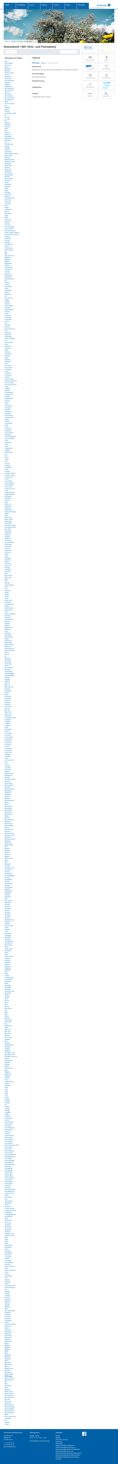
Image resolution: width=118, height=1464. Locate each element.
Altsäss (6, 101)
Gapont (7, 402)
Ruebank (7, 1064)
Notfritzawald (8, 891)
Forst (6, 363)
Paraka (6, 927)
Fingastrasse (8, 346)
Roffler (6, 1027)
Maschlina (7, 787)
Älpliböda (7, 71)
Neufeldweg (8, 873)
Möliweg (7, 850)
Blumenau (8, 180)
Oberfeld (7, 906)
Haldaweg (7, 508)
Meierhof (7, 818)
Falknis (7, 292)
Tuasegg (7, 1291)
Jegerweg (7, 615)
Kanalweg (7, 633)
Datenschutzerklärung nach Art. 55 (65, 1447)
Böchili (7, 182)
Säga (6, 1070)
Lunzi (6, 764)
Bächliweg (8, 140)
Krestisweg (8, 698)
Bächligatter (8, 136)
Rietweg (7, 1018)
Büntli (6, 217)
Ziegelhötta (8, 1418)
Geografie (58, 1459)
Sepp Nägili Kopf (9, 1191)
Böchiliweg (8, 184)
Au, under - (8, 119)
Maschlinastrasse (9, 789)
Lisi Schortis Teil (9, 760)
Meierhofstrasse (9, 819)
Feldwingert (8, 336)
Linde (6, 758)
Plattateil (7, 964)
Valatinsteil (8, 1326)
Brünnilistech (8, 213)
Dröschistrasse (9, 248)
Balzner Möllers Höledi (11, 153)
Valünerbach (8, 1335)
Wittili (6, 1414)
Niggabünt (8, 889)
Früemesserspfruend (11, 381)
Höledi (7, 579)
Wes (6, 1382)
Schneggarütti (8, 1168)
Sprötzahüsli (8, 1203)
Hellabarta (8, 538)
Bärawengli (8, 163)
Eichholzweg (8, 269)
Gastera (7, 427)
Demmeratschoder (10, 230)
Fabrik (6, 288)
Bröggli (7, 207)
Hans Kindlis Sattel (10, 527)
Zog (6, 1420)
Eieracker (7, 271)
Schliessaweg (8, 1137)
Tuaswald (7, 1297)
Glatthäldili (8, 442)
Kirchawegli (8, 664)
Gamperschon (9, 394)
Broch (6, 205)
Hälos (6, 515)
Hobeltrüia (8, 560)
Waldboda (7, 1345)
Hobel (6, 554)
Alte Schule (8, 94)
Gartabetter (8, 411)
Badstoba (7, 148)
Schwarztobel (8, 1183)
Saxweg (7, 1108)
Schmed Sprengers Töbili (12, 1145)
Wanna (6, 1360)
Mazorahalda (8, 810)
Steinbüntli (8, 1230)
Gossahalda (8, 467)
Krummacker (8, 706)
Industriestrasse (9, 608)
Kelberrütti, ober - (10, 648)
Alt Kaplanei (8, 76)
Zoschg (7, 1424)
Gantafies (7, 396)
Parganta (7, 929)
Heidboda (7, 535)
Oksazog (7, 918)
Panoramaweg (9, 925)
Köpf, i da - (8, 683)
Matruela (7, 796)
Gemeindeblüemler (10, 436)
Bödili (6, 188)
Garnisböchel (8, 406)
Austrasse (7, 126)
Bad (6, 142)
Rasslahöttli (8, 987)
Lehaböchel (8, 742)
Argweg (7, 109)
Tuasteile (7, 1293)
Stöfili (6, 1241)
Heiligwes (7, 536)
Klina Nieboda (9, 667)
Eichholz (7, 265)
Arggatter (7, 107)
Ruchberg (7, 1062)
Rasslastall (8, 989)
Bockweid (7, 186)
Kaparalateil (8, 635)
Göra (6, 456)
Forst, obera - (8, 365)
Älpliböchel (8, 69)
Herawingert (8, 544)
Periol (6, 931)
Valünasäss (8, 1330)
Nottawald (8, 896)
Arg (6, 105)
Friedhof (7, 377)
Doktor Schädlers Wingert (12, 232)
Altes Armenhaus (9, 98)
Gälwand (7, 390)
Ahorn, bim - (8, 65)
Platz (6, 972)
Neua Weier (8, 870)
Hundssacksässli (9, 604)
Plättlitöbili (8, 970)
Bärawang (7, 157)
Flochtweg (8, 348)
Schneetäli (8, 1166)
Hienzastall (8, 546)
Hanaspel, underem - (11, 525)
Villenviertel (8, 1337)
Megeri (7, 816)
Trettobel (7, 1280)
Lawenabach (8, 733)
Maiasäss (7, 777)
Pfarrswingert (8, 945)
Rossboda (7, 1043)
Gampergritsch (9, 392)
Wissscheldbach (9, 1405)
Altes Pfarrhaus (9, 99)
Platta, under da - (9, 956)
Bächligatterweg (9, 138)
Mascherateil (8, 783)
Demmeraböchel (9, 227)
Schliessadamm (9, 1135)
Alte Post (7, 92)
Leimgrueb (8, 744)
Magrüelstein (8, 775)
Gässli (6, 425)
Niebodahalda (9, 887)
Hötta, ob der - (9, 600)
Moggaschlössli (9, 844)
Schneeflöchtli (9, 1162)
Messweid (8, 831)
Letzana (7, 746)
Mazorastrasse (9, 814)
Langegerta (8, 719)
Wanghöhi (7, 1357)
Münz (6, 860)
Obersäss (7, 910)
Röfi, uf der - (8, 1033)
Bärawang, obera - (10, 159)
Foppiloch (7, 359)
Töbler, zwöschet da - (11, 1270)
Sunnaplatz (8, 1256)
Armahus (7, 111)
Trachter (7, 1274)
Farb (6, 323)
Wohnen (44, 5)
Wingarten (8, 1389)
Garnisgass (8, 407)
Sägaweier (8, 1076)
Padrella (7, 923)
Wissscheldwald (9, 1410)
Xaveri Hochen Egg (10, 1416)
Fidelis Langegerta (10, 338)
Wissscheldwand (9, 1412)
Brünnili (7, 211)
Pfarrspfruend (8, 943)
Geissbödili (8, 431)
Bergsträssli (8, 171)
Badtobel (7, 150)
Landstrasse (8, 716)
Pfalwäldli (7, 937)
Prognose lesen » (88, 49)
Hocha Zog (8, 565)
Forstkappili (8, 369)
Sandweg (7, 1085)
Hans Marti (8, 529)
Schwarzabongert (9, 1178)
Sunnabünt (8, 1255)
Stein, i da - (8, 1222)
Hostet (6, 598)
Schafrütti (7, 1116)
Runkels (7, 1066)
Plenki (6, 973)
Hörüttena (7, 590)
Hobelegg (7, 558)
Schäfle (7, 1114)
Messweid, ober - (10, 833)
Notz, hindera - (9, 900)
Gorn (6, 461)
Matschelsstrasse (9, 800)
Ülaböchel (8, 1312)
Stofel (6, 1239)
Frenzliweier (8, 375)
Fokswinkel (8, 354)
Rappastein (8, 981)
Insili (6, 612)
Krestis (6, 694)
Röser (6, 1041)
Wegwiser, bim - (9, 1368)
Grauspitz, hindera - (10, 473)
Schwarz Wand (9, 1176)
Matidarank (8, 793)
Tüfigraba (7, 1305)
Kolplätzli (7, 679)
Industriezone (9, 610)
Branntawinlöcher (10, 198)
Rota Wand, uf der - (10, 1052)
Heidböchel (8, 533)
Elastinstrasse (8, 275)
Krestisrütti (8, 696)
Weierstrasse (8, 1372)
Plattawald (8, 966)
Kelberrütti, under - (10, 650)
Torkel (6, 1272)
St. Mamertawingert (10, 1210)
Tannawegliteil (9, 1262)
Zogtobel (7, 1422)
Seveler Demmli (9, 1193)
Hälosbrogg (8, 521)
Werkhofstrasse (9, 1380)
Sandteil (7, 1083)
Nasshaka (7, 866)
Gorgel (7, 458)
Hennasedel (8, 540)
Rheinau (7, 1006)
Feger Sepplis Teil (10, 329)
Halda (6, 502)
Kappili (7, 639)
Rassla (6, 983)
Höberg (7, 561)
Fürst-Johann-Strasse (11, 384)
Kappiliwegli (8, 642)
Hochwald (7, 571)
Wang (6, 1353)
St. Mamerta (8, 1206)
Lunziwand (8, 769)
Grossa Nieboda (9, 484)
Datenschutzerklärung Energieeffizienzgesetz (68, 1453)
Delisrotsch (8, 221)
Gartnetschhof (9, 415)
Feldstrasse (8, 332)
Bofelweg (7, 192)
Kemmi (7, 652)
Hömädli (7, 583)
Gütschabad (8, 498)
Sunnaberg (8, 1251)
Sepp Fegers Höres (10, 1189)
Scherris (7, 1120)
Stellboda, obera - (10, 1233)
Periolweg (8, 933)
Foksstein (7, 352)
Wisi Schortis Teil (9, 1397)
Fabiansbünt (8, 286)
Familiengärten (9, 305)
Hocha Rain (8, 563)
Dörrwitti (7, 240)
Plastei (6, 947)
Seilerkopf (8, 1185)
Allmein (7, 67)
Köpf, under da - (9, 687)
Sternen (7, 1204)
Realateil (7, 997)
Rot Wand (7, 1049)
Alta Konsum (8, 78)
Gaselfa (7, 419)
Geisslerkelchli (9, 433)
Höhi (6, 573)
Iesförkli (7, 606)
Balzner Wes (8, 155)
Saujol (6, 1097)
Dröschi (7, 246)
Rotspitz (7, 1058)
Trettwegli (7, 1281)
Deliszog (7, 223)
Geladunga (8, 434)
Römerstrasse (8, 1037)
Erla (6, 280)
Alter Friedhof (9, 96)
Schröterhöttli (8, 1172)
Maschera (7, 781)
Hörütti (7, 592)
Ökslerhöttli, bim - (10, 920)
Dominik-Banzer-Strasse (12, 234)
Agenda (58, 1437)
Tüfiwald (7, 1307)
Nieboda (7, 885)
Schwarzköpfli (9, 1181)
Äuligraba (7, 123)
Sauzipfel (7, 1102)
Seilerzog (7, 1187)
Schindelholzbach (10, 1127)
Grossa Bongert (9, 483)
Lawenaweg (8, 741)
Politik (7, 5)
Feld (6, 330)
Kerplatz (7, 658)
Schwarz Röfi (8, 1174)
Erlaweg (7, 284)
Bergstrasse (8, 169)
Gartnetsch (8, 413)
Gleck (6, 444)
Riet (6, 1010)
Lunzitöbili (8, 767)
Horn (6, 588)
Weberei (7, 1366)
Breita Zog (8, 200)
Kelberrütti (8, 646)
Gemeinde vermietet (62, 1439)
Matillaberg (8, 794)
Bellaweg (7, 167)
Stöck (6, 1237)
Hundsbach (8, 602)
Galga (6, 386)
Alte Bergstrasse (9, 88)
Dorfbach (7, 236)
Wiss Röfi (7, 1399)
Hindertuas (8, 552)
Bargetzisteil (8, 165)
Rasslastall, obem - (10, 991)
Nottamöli (7, 895)
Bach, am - (8, 132)
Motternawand (9, 858)
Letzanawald (8, 748)
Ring (6, 1024)
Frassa (6, 371)
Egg (6, 252)
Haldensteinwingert (10, 511)
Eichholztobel (8, 267)
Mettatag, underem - (10, 839)
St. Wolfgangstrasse (10, 1214)
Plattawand (8, 968)
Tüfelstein (7, 1301)
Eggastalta (7, 257)
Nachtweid (8, 864)
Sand (6, 1079)
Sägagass (7, 1072)
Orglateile (7, 921)
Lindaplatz (8, 756)
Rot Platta (7, 1047)
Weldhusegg (8, 1376)
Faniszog (7, 311)
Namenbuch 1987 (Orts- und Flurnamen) (21, 41)
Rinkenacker (8, 1025)
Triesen (7, 1283)
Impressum (59, 1441)
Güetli (6, 490)
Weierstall (7, 1370)
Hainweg (7, 500)
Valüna (6, 1328)
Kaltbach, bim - (9, 627)
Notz (6, 898)
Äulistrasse (8, 124)
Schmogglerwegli (10, 1156)
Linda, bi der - (9, 752)
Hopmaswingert (9, 585)
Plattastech (8, 962)
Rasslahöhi (8, 985)
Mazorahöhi (8, 812)
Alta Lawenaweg (9, 80)
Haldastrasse (8, 506)
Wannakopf (8, 1362)
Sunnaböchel (8, 1253)
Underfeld (8, 1316)
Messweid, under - (10, 835)
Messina (7, 827)
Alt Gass (7, 74)
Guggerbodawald (9, 494)
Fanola (6, 313)
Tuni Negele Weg (9, 1310)
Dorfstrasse (8, 238)
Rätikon (7, 995)
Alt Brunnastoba (9, 73)
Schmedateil (8, 1149)
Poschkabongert (9, 977)
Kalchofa (7, 621)
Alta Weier (8, 82)
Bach (6, 130)
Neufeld (7, 871)
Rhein (6, 1004)
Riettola (7, 1016)
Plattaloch (7, 958)
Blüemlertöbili (9, 178)
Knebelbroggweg (9, 675)
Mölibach (7, 848)
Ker (6, 656)
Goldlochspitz (8, 452)
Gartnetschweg (9, 417)
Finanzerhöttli (9, 342)
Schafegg (7, 1110)
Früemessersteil (9, 382)
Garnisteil (7, 409)
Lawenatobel (8, 739)
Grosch (7, 479)
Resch (6, 998)
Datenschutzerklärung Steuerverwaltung (67, 1457)
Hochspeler (8, 569)
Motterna (7, 856)
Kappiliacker (8, 640)
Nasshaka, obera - (10, 868)
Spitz (6, 1199)
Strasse (7, 1249)
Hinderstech (8, 550)
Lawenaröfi (8, 735)
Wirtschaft (81, 5)
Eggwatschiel (8, 263)
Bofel (6, 190)
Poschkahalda (8, 979)
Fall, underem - (9, 298)
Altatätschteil (8, 86)
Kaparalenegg (8, 637)
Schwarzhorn (8, 1179)
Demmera (8, 225)
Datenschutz (59, 1443)
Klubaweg (7, 669)
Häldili (6, 513)
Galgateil (7, 388)
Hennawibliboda (9, 542)
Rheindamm (8, 1008)
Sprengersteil (8, 1201)
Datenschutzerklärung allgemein (65, 1445)
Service (32, 5)
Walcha (7, 1343)
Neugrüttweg (8, 879)
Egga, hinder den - (10, 255)
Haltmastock (8, 523)
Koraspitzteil (8, 690)
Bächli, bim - (8, 134)
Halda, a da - (8, 504)
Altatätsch (7, 84)
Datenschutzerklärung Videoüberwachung (67, 1455)
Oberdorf (7, 904)
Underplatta (8, 1320)
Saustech (7, 1099)
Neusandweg (8, 883)
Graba (6, 469)
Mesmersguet (9, 823)
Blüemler (7, 176)
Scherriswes (8, 1126)
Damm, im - (8, 219)
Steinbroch (8, 1226)
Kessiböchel (8, 660)
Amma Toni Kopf (9, 103)
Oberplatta (8, 908)
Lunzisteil (7, 766)
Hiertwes (7, 548)
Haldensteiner (9, 510)
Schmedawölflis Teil (10, 1154)
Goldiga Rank (8, 448)
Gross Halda (8, 481)
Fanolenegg (8, 319)
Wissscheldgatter (9, 1409)
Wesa (6, 1384)
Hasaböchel (8, 531)
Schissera (7, 1131)
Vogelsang (7, 1339)
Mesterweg (8, 837)
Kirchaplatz (8, 662)
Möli (6, 846)
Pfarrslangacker (9, 941)
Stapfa (6, 1218)
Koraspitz (7, 689)
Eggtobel (7, 261)
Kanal (6, 631)
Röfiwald (7, 1035)
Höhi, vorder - (9, 577)
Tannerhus (8, 1264)
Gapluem (7, 400)
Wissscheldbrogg (9, 1407)
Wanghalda (8, 1355)
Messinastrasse (9, 829)
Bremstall (7, 203)
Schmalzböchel (9, 1139)
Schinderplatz (8, 1129)
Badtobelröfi (8, 151)
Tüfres (6, 1308)
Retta (6, 1002)
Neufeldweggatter (10, 875)
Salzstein (7, 1077)
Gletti (6, 446)
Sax (6, 1104)
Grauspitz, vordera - (10, 475)
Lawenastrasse (9, 737)
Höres (6, 587)
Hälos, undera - (9, 519)
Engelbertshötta (9, 279)
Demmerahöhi (9, 228)
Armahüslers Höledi (10, 113)
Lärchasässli (8, 729)
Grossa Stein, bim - (10, 488)
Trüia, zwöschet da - (10, 1285)
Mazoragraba (8, 808)
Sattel (6, 1093)
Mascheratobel (9, 785)
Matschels (7, 798)
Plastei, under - (9, 948)
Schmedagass (8, 1147)
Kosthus (7, 692)
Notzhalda (7, 902)
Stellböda (7, 1231)
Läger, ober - (8, 712)
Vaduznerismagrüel (10, 1324)
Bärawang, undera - (10, 161)
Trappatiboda (8, 1276)
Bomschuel (8, 194)
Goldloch (7, 450)
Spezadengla (8, 1197)
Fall (6, 296)
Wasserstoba (8, 1364)
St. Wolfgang (8, 1212)
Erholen (56, 5)
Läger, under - (9, 714)
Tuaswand (7, 1299)
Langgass (7, 723)
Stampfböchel (9, 1216)
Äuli (6, 121)
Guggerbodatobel (10, 492)
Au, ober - (7, 117)
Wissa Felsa (8, 1401)
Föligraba (7, 356)
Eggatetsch (8, 259)
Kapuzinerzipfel (9, 644)
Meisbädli (7, 821)
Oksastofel (8, 914)
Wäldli (6, 1351)
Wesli (6, 1387)
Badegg (7, 146)
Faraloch (7, 321)
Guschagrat (8, 496)
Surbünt (7, 1258)
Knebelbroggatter (10, 673)
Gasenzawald (8, 423)
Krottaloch (7, 700)
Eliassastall (8, 277)
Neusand (7, 881)
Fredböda (7, 373)
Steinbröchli (8, 1228)
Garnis (6, 404)
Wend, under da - (10, 1378)
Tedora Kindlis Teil (10, 1266)
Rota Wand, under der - (11, 1056)
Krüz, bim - (8, 708)
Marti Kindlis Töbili (10, 779)
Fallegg (7, 300)
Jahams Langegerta (10, 613)
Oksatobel (8, 916)
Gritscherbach (9, 477)
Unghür (7, 1322)
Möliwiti (7, 852)
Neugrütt (7, 877)
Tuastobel (7, 1295)
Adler (6, 61)
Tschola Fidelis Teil (10, 1287)
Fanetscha (7, 307)
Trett (6, 1278)
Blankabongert (9, 175)
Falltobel (7, 302)
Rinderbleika (8, 1020)
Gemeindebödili (9, 438)
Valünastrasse (8, 1332)
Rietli (6, 1012)
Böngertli (7, 196)
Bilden (68, 5)
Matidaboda (8, 791)
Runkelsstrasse (9, 1068)
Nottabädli (8, 893)
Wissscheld (8, 1403)
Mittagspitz (8, 841)
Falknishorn (8, 294)
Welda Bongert (9, 1374)
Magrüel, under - (9, 773)
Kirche (6, 665)
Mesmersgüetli (9, 825)
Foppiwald (8, 361)
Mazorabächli (8, 806)
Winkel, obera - (9, 1391)
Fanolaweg (8, 317)
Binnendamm (9, 173)
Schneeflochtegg (9, 1160)
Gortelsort (7, 465)
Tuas (6, 1289)
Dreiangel (7, 242)
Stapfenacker (8, 1220)
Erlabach (7, 282)
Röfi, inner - (8, 1029)
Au (5, 115)
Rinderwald (8, 1022)
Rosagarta (7, 1039)
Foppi (6, 357)
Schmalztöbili (8, 1143)
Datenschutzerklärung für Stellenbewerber (68, 1449)
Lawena (7, 731)
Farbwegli (7, 325)
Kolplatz (7, 677)
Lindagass (7, 754)
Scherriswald (8, 1124)
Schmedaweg (8, 1153)
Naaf (6, 862)
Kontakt (58, 1435)
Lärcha (6, 727)
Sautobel (7, 1101)
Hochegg (7, 567)
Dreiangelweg (9, 244)
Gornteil (7, 463)
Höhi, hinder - (9, 575)
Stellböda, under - (10, 1235)
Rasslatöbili (8, 993)
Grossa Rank (8, 486)
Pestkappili (8, 935)
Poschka (7, 975)
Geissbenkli (8, 429)
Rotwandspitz (8, 1060)
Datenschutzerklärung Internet (64, 1451)
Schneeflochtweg (9, 1164)
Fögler (6, 350)
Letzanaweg (8, 750)
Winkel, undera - (9, 1393)
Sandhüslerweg (9, 1081)
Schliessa (7, 1133)
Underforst (8, 1318)
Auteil (6, 128)
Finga (6, 344)
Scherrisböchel (9, 1122)
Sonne (6, 1195)
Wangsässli (8, 1358)
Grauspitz (7, 471)
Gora (6, 454)
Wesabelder (8, 1385)
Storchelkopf (8, 1245)
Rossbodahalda (9, 1045)
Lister (6, 762)
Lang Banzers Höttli (10, 717)
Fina (6, 340)
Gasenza (7, 421)
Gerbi (6, 440)
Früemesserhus (9, 379)
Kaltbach (7, 625)
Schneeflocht (8, 1158)
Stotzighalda (8, 1247)
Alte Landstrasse (9, 90)
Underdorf (8, 1314)
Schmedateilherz (9, 1151)
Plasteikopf (8, 950)
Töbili (6, 1268)
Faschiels (7, 327)
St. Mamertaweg (9, 1208)
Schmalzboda (8, 1141)
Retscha (7, 1000)
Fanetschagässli (9, 309)
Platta (6, 952)
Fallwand (7, 304)
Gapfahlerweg (9, 398)
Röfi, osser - (8, 1031)
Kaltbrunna (8, 629)
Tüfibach (7, 1303)
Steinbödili (8, 1224)
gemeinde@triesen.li (10, 1446)
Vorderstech (8, 1341)
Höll (6, 581)
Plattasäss (7, 960)
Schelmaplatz (8, 1118)
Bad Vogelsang (9, 144)
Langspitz (7, 725)
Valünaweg (8, 1333)
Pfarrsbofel (8, 939)
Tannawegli (8, 1260)
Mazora (7, 802)
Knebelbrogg (8, 671)
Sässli (6, 1087)
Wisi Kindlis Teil (9, 1395)
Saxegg (7, 1106)
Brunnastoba (8, 209)
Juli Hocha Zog (9, 619)
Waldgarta (7, 1347)
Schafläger (8, 1112)
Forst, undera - (9, 367)
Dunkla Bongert (9, 250)
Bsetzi (6, 215)
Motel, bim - (8, 854)
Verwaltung (21, 5)
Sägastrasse (8, 1074)
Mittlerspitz (8, 843)
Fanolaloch (8, 315)
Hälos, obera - (9, 517)
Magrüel (7, 771)
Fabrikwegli (8, 290)
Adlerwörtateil (9, 63)
